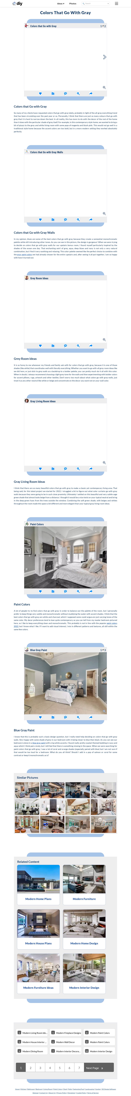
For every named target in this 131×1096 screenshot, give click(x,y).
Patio (70, 1088)
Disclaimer (71, 1092)
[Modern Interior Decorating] (65, 1050)
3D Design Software (109, 1088)
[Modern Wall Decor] (65, 1041)
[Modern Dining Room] (32, 1050)
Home (17, 1088)
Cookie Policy (81, 1092)
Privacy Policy (62, 1092)
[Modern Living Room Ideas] (32, 1031)
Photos (72, 3)
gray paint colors (24, 254)
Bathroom (31, 1088)
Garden (98, 1088)
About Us (52, 1092)
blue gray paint (39, 742)
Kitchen (23, 1088)
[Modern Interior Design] (99, 1050)
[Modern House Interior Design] (32, 1041)
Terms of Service (93, 1092)
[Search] (96, 4)
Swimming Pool (78, 1088)
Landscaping (89, 1088)
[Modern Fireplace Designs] (65, 1031)
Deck (65, 1088)
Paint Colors (57, 1088)
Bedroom (39, 1088)
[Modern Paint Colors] (99, 1031)
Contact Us (43, 1092)
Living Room (47, 1088)
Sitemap (35, 1092)
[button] (116, 3)
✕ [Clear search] (108, 3)
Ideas (60, 3)
